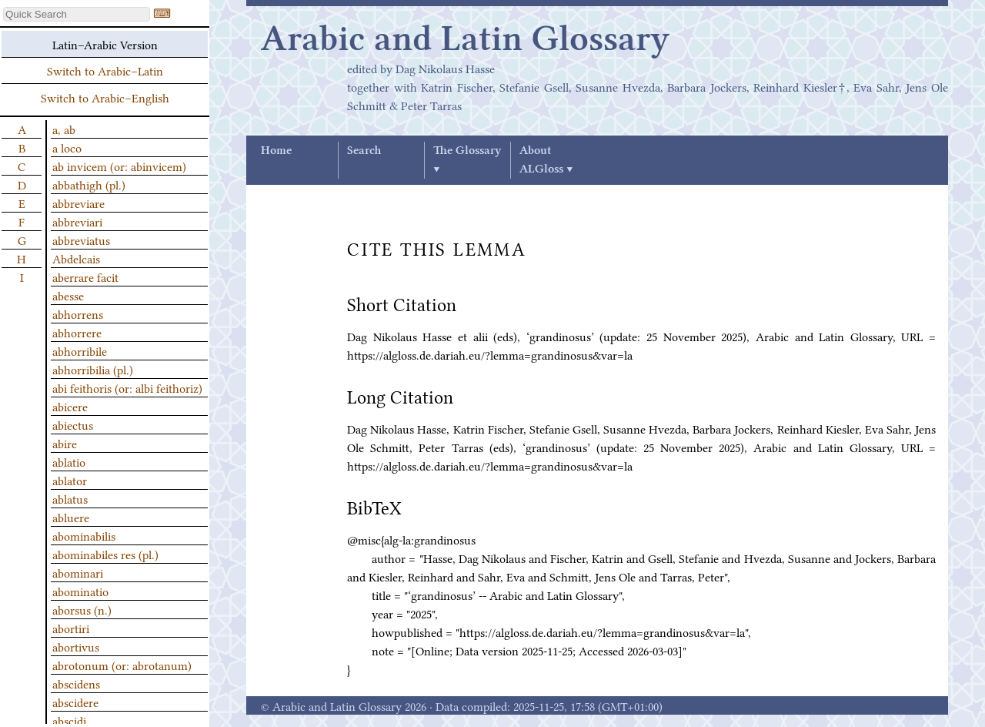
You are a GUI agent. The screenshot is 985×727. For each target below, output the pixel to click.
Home (276, 151)
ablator (69, 479)
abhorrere (77, 331)
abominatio (80, 590)
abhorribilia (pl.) (92, 368)
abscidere (75, 701)
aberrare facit (85, 276)
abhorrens (77, 313)
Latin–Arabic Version (105, 43)
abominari (77, 572)
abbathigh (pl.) (88, 184)
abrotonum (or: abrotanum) (122, 664)
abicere (70, 405)
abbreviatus (81, 239)
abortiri (70, 627)
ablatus (70, 498)
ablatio (68, 461)
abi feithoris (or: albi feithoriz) (127, 387)
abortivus (75, 646)
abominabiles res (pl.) (105, 553)
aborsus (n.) (82, 609)
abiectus (72, 424)
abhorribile (79, 350)
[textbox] (76, 14)
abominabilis (83, 535)
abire (64, 442)
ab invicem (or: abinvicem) (119, 165)
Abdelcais (76, 258)
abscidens (76, 683)
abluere (70, 516)
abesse (68, 294)
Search (364, 151)
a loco (67, 147)
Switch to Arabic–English (105, 97)
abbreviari (77, 221)
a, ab (63, 128)
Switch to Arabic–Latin (105, 70)
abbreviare (78, 202)
